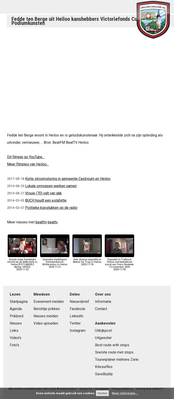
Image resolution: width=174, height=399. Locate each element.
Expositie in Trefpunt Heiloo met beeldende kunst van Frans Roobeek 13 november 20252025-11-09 (119, 263)
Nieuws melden (45, 316)
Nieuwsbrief (79, 301)
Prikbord (16, 316)
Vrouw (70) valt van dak (43, 193)
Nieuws (16, 323)
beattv (53, 222)
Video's (15, 338)
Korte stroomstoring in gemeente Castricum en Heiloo (67, 179)
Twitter (75, 323)
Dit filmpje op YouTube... (25, 157)
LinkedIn (76, 316)
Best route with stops (112, 345)
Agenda (16, 309)
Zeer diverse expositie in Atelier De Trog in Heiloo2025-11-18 (87, 260)
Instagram (78, 330)
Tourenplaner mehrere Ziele (116, 359)
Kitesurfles (103, 367)
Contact (101, 309)
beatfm (41, 222)
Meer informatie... (125, 393)
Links (14, 330)
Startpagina (19, 301)
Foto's (14, 345)
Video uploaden (45, 323)
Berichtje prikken (46, 309)
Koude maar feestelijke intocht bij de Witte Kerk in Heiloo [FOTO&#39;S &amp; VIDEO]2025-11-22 (22, 263)
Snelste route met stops (114, 352)
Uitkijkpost (103, 330)
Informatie (103, 301)
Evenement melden (48, 301)
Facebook (77, 309)
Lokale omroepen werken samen (51, 186)
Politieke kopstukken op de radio (51, 207)
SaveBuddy (104, 374)
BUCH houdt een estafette (46, 200)
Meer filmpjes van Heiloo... (28, 164)
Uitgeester (103, 338)
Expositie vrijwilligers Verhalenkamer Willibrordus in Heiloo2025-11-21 (54, 261)
